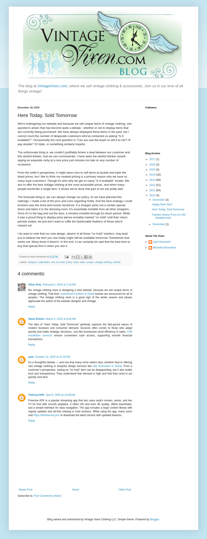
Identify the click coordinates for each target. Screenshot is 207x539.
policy (69, 262)
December (159, 199)
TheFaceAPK (36, 394)
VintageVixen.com (52, 86)
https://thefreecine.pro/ (46, 415)
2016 (153, 164)
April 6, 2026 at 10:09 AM (60, 394)
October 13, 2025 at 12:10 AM (52, 356)
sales (82, 262)
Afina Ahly (34, 284)
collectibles (44, 262)
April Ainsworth (161, 241)
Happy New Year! (162, 204)
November (159, 224)
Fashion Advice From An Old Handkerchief (168, 216)
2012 (153, 185)
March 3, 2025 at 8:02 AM (61, 318)
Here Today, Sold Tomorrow (168, 209)
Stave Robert (36, 318)
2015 (153, 169)
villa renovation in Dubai (107, 366)
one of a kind (58, 262)
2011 (153, 190)
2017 (153, 159)
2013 (153, 180)
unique (90, 262)
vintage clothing (103, 262)
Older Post (124, 489)
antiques (32, 262)
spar (31, 356)
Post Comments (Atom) (47, 495)
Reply (31, 306)
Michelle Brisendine (164, 247)
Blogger (154, 519)
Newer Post (25, 489)
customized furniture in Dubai (77, 293)
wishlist (116, 262)
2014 (153, 174)
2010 (153, 195)
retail (75, 262)
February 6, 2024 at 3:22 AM (59, 284)
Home (75, 489)
